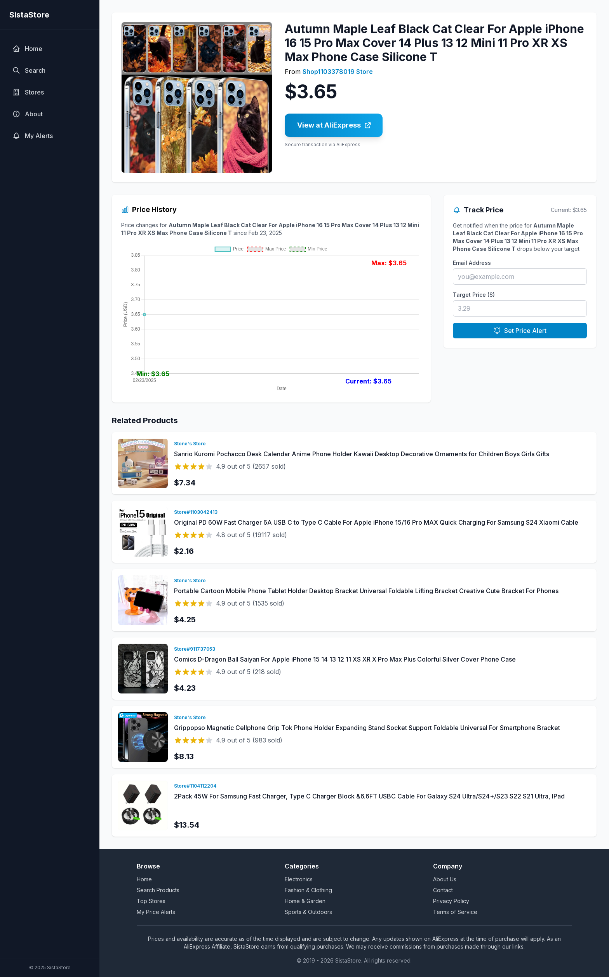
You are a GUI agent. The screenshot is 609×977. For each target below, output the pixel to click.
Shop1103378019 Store (338, 71)
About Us (444, 879)
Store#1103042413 (196, 512)
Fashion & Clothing (308, 890)
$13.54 (186, 825)
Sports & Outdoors (308, 912)
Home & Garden (305, 901)
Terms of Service (455, 912)
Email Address (472, 262)
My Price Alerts (156, 912)
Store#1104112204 (195, 786)
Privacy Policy (451, 901)
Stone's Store (190, 443)
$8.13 (184, 756)
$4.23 (185, 688)
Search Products (158, 890)
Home (144, 879)
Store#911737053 (194, 649)
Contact (443, 890)
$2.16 (184, 551)
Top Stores (151, 901)
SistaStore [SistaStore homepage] (29, 14)
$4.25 (185, 619)
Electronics (299, 879)
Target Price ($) (474, 294)
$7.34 (184, 482)
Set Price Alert (519, 330)
